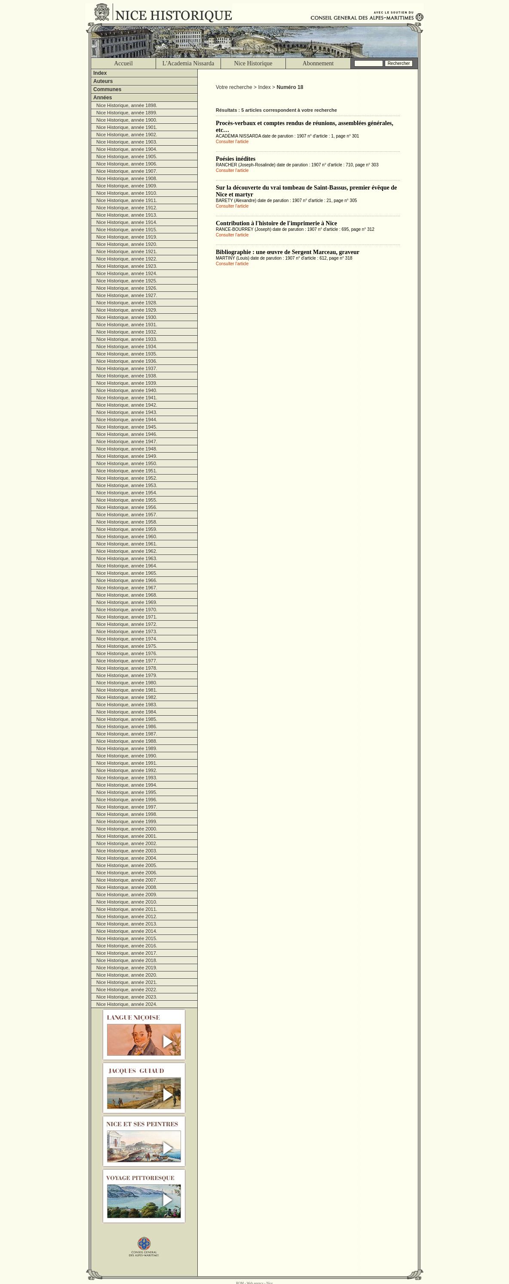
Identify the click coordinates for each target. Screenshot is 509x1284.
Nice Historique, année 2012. (126, 916)
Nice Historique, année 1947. (126, 441)
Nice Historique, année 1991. (126, 763)
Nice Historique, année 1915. (126, 229)
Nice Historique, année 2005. (126, 865)
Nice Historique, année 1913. (126, 215)
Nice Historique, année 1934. (126, 346)
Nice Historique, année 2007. (126, 880)
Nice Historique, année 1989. (126, 748)
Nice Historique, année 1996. (126, 799)
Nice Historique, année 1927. (126, 295)
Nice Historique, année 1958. (126, 521)
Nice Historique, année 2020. (126, 975)
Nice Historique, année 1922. (126, 258)
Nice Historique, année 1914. (126, 222)
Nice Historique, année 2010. (126, 901)
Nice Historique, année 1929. (126, 310)
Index (100, 73)
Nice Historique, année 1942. (126, 405)
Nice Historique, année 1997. (126, 806)
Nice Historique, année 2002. (126, 843)
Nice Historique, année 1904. (126, 149)
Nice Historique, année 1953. (126, 485)
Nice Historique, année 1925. (126, 280)
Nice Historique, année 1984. (126, 711)
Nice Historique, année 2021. (126, 982)
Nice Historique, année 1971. (126, 616)
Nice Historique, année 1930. (126, 317)
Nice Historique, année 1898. (126, 105)
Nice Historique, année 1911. (126, 200)
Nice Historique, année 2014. (126, 931)
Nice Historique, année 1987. (126, 733)
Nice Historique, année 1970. (126, 609)
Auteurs (103, 81)
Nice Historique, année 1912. (126, 207)
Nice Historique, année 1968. (126, 595)
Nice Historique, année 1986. (126, 726)
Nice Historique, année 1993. (126, 777)
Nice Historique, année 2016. (126, 945)
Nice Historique (253, 63)
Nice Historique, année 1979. (126, 675)
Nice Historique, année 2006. (126, 872)
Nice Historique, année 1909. (126, 185)
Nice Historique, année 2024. (126, 1004)
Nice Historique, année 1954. (126, 492)
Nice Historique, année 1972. (126, 624)
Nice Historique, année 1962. (126, 551)
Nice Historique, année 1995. (126, 792)
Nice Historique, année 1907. (126, 171)
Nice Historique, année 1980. (126, 682)
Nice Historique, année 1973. (126, 631)
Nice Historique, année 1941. (126, 397)
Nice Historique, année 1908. (126, 178)
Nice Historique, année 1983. (126, 704)
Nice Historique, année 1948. (126, 448)
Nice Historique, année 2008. (126, 887)
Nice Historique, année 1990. (126, 755)
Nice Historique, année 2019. (126, 967)
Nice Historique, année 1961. (126, 543)
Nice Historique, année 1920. (126, 244)
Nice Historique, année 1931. (126, 324)
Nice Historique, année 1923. (126, 266)
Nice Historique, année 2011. (126, 909)
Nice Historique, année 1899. (126, 112)
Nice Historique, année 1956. (126, 507)
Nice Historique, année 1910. (126, 193)
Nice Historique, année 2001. (126, 836)
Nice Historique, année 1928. (126, 302)
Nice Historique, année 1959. (126, 529)
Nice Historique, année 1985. (126, 719)
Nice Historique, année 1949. (126, 456)
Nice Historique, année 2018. (126, 960)
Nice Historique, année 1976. (126, 653)
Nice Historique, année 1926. (126, 288)
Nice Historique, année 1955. (126, 500)
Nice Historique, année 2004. (126, 858)
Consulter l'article (232, 141)
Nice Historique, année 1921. (126, 251)
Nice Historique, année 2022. (126, 989)
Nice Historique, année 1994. (126, 785)
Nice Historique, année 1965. (126, 573)
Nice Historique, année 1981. (126, 690)
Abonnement (318, 63)
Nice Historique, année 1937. (126, 368)
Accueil (123, 63)
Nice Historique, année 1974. (126, 638)
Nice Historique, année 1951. (126, 470)
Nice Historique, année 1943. (126, 412)
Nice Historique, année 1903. (126, 141)
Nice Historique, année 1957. (126, 514)
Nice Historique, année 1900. (126, 120)
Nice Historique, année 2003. (126, 850)
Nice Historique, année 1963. (126, 558)
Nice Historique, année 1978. (126, 668)
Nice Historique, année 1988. (126, 741)
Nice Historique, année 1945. (126, 426)
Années (102, 98)
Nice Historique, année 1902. (126, 134)
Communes (107, 89)
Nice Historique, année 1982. (126, 697)
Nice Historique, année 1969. (126, 602)
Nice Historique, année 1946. (126, 434)
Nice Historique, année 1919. (126, 236)
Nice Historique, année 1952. (126, 478)
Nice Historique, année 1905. (126, 156)
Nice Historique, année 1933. (126, 339)
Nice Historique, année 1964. (126, 565)
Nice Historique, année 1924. (126, 273)
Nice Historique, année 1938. (126, 375)
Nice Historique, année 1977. (126, 660)
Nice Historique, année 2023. (126, 996)
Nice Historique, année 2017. (126, 953)
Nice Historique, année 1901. (126, 127)
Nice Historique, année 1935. (126, 353)
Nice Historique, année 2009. (126, 894)
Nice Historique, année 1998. (126, 814)
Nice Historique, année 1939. (126, 383)
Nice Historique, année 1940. (126, 390)
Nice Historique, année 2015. (126, 938)
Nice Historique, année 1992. (126, 770)
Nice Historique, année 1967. (126, 587)
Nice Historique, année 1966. (126, 580)
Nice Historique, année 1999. (126, 821)
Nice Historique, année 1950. (126, 463)
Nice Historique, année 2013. (126, 923)
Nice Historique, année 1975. (126, 646)
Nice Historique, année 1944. (126, 419)
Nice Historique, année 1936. (126, 361)
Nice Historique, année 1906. (126, 163)
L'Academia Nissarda (188, 63)
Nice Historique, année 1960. (126, 536)
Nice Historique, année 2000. (126, 828)
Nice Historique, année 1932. (126, 331)
